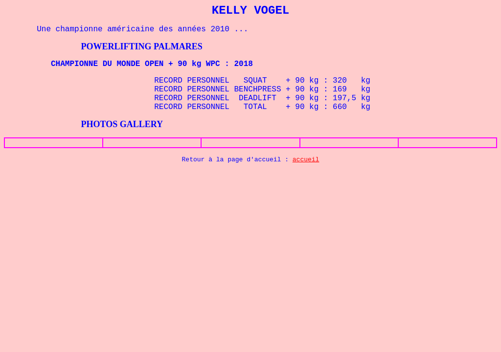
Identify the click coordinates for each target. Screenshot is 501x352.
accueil (306, 159)
